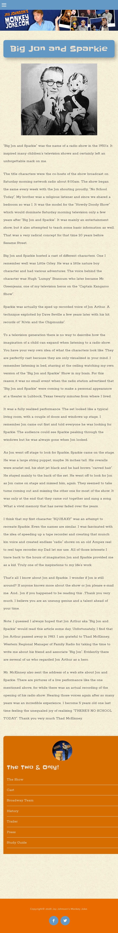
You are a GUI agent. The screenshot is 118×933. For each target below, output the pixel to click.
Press (11, 832)
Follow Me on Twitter (65, 920)
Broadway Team (20, 800)
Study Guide (17, 842)
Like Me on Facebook (53, 920)
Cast (10, 790)
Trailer (12, 821)
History (12, 811)
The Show (15, 779)
